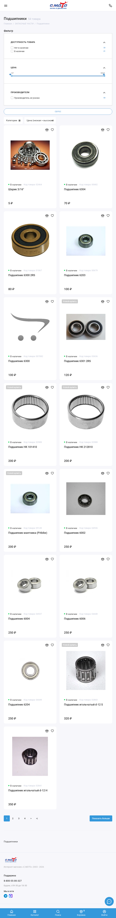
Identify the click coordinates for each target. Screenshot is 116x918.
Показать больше (101, 818)
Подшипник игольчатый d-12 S (83, 704)
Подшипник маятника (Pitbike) (27, 532)
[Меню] (5, 5)
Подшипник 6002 (74, 532)
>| (37, 818)
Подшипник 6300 (19, 361)
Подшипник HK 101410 (22, 446)
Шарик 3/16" (16, 189)
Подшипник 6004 (19, 618)
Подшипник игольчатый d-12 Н (27, 790)
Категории (13, 120)
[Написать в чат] (109, 901)
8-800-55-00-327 (13, 881)
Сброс (58, 112)
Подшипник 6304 (74, 189)
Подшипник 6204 (19, 704)
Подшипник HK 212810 (78, 446)
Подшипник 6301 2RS (77, 361)
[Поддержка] (110, 5)
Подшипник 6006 (74, 618)
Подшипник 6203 (74, 275)
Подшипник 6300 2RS (21, 275)
